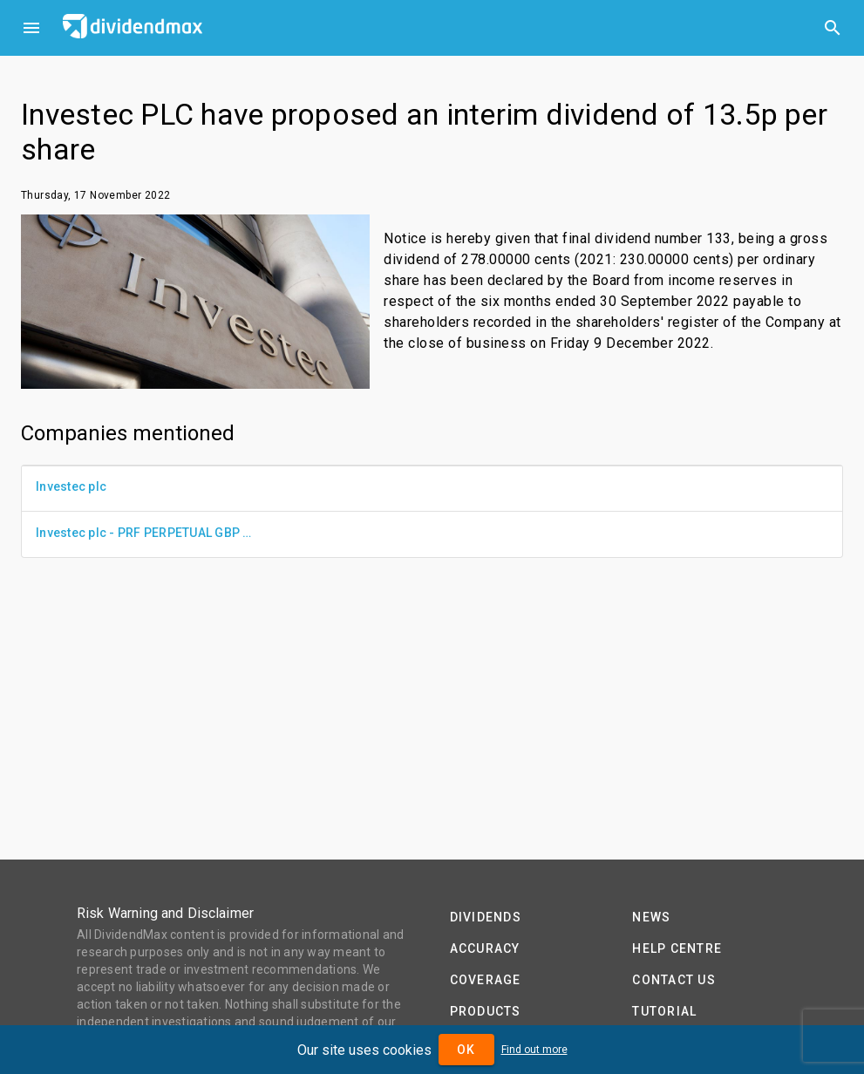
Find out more (534, 1049)
